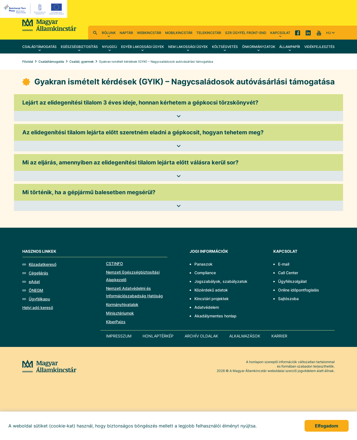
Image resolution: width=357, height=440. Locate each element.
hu (328, 33)
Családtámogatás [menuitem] (39, 47)
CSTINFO (114, 263)
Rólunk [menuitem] (109, 33)
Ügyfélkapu (39, 298)
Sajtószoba (288, 298)
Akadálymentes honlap (215, 315)
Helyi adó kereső (37, 307)
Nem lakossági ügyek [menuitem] (188, 47)
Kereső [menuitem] (95, 33)
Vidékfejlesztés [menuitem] (319, 47)
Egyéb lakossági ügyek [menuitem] (142, 47)
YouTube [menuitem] (318, 33)
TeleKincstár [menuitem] (208, 33)
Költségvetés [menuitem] (225, 47)
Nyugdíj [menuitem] (109, 47)
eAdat (34, 281)
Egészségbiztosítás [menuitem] (79, 47)
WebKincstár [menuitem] (149, 33)
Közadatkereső (42, 264)
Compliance (205, 272)
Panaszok (203, 264)
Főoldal (27, 62)
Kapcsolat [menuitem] (280, 33)
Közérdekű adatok (211, 290)
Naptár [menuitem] (126, 33)
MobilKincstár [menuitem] (178, 33)
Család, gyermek (81, 62)
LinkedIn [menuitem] (308, 33)
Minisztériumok (120, 313)
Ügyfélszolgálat (292, 281)
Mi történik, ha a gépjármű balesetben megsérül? (88, 192)
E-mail (283, 264)
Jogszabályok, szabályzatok (220, 281)
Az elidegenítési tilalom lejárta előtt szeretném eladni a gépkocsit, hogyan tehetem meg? (143, 132)
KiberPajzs (116, 321)
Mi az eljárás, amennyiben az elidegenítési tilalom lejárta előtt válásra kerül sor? (130, 162)
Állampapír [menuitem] (289, 47)
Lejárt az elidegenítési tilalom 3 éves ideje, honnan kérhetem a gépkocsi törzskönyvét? (140, 102)
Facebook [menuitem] (297, 33)
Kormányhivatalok (122, 304)
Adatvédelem (206, 307)
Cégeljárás (38, 273)
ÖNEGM (36, 290)
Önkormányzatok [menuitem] (258, 47)
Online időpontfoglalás (298, 290)
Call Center (288, 272)
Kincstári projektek (211, 298)
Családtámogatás (51, 62)
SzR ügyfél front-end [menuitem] (245, 33)
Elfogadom (326, 426)
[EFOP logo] (34, 9)
